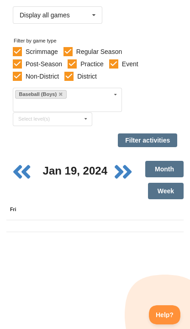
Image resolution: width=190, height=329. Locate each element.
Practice (92, 64)
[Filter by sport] (63, 105)
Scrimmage (42, 51)
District (87, 76)
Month (164, 169)
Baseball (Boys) (41, 94)
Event (130, 64)
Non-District (42, 76)
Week (166, 191)
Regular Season (99, 51)
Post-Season (44, 64)
